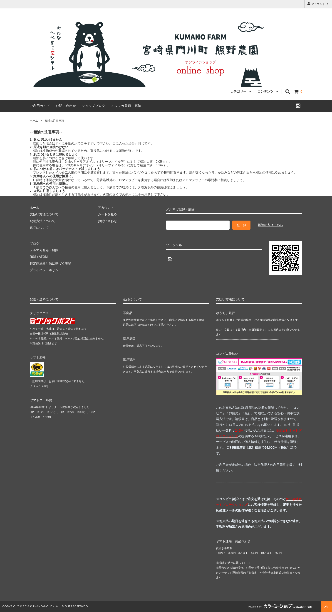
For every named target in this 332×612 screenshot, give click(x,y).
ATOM (43, 256)
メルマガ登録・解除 (126, 106)
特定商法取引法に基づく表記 (50, 263)
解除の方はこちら (270, 225)
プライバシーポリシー (46, 270)
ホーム (34, 120)
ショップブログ (93, 106)
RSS (33, 256)
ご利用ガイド (40, 106)
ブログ (34, 243)
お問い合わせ (66, 106)
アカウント (318, 4)
